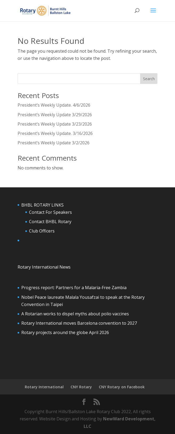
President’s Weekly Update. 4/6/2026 (54, 105)
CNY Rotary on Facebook (122, 386)
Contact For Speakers (50, 212)
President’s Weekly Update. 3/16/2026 (55, 133)
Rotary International (44, 386)
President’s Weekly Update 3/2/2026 (53, 143)
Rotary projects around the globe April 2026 (65, 332)
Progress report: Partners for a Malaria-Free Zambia (74, 287)
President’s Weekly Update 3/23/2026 (55, 124)
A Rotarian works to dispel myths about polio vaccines (75, 314)
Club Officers (42, 231)
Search (149, 78)
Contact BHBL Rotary (50, 221)
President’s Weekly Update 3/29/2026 (55, 115)
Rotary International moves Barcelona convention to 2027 (79, 323)
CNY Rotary (81, 386)
